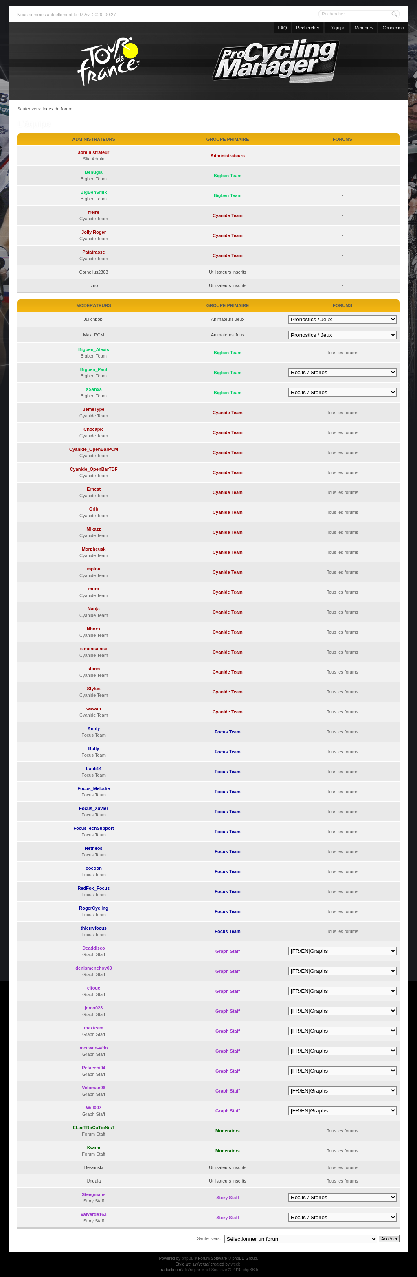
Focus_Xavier (93, 808)
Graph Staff (227, 951)
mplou (94, 568)
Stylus (93, 688)
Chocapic (93, 429)
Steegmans (94, 1194)
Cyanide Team (228, 215)
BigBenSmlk (94, 192)
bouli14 (94, 768)
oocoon (94, 868)
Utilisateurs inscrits (227, 272)
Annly (94, 728)
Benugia (93, 172)
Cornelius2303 (93, 272)
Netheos (93, 848)
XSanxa (94, 389)
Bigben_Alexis (93, 349)
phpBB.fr (251, 1270)
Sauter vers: (209, 1238)
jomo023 (94, 1007)
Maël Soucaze (214, 1270)
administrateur (93, 152)
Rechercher (307, 27)
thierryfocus (94, 928)
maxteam (93, 1027)
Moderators (227, 1130)
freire (93, 212)
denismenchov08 (93, 967)
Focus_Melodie (93, 788)
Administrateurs (228, 155)
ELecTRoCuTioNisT (93, 1127)
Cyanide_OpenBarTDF (94, 469)
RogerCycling (93, 908)
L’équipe (337, 27)
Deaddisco (93, 948)
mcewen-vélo (93, 1047)
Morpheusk (94, 548)
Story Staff (227, 1197)
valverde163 (94, 1214)
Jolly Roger (93, 232)
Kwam (93, 1147)
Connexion (393, 27)
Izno (94, 285)
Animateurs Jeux (227, 319)
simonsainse (94, 648)
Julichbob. (93, 319)
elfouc (93, 987)
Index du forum (57, 108)
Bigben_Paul (94, 369)
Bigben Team (227, 175)
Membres (364, 27)
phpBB (188, 1258)
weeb (235, 1264)
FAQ (282, 27)
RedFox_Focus (94, 888)
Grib (94, 509)
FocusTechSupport (93, 828)
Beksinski (93, 1167)
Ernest (94, 489)
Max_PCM (93, 334)
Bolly (93, 748)
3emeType (94, 409)
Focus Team (227, 731)
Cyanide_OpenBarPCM (93, 449)
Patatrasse (93, 252)
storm (94, 668)
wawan (93, 708)
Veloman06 (93, 1087)
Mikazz (93, 529)
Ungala (94, 1180)
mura (93, 588)
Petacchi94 (93, 1067)
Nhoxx (94, 628)
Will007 (93, 1107)
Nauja (94, 608)
